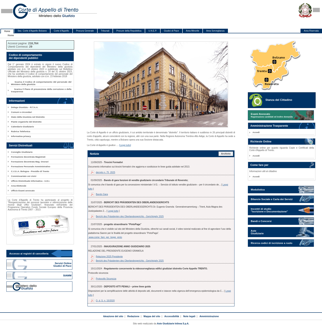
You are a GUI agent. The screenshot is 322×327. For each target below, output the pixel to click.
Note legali (189, 316)
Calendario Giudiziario (22, 126)
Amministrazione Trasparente (269, 125)
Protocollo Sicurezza (106, 278)
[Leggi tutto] (125, 145)
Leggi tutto (113, 211)
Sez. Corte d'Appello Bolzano (32, 31)
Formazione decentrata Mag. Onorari (29, 161)
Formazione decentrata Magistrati (28, 157)
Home (7, 31)
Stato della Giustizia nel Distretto (28, 117)
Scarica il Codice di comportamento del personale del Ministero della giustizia (41, 83)
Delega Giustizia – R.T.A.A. (24, 107)
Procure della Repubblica (128, 31)
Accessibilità (171, 316)
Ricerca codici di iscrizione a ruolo (271, 243)
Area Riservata (311, 31)
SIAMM (67, 275)
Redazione (133, 316)
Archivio (226, 153)
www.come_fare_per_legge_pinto (105, 237)
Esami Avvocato (272, 115)
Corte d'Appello (61, 31)
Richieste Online (260, 141)
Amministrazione (209, 316)
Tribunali (105, 31)
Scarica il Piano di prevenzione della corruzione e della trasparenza (41, 90)
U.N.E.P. (152, 31)
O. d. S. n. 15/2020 (105, 300)
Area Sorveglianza (215, 31)
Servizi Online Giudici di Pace (62, 264)
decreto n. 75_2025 (105, 172)
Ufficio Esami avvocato (23, 190)
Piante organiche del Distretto (26, 122)
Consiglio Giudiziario (21, 152)
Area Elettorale (18, 186)
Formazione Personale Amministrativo (30, 166)
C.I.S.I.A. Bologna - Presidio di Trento (30, 171)
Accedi (255, 132)
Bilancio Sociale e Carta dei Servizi (272, 199)
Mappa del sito (151, 316)
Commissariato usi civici (23, 176)
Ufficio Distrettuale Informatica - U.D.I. (30, 181)
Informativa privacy (21, 136)
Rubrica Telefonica (20, 131)
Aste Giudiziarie (257, 232)
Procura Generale (85, 31)
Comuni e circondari (21, 112)
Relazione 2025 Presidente (109, 256)
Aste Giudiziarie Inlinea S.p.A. (173, 323)
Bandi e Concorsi (261, 221)
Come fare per (259, 165)
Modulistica (258, 189)
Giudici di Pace (171, 31)
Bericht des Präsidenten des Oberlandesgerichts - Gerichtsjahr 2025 (130, 216)
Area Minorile (192, 31)
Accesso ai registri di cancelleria (28, 253)
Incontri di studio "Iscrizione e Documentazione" (269, 210)
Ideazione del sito (113, 316)
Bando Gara (102, 194)
